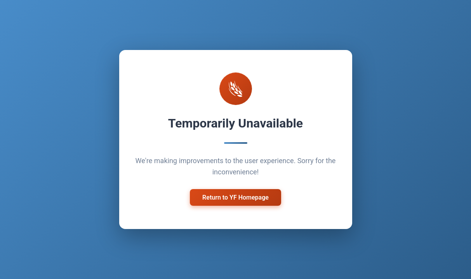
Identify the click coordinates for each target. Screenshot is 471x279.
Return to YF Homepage (235, 197)
